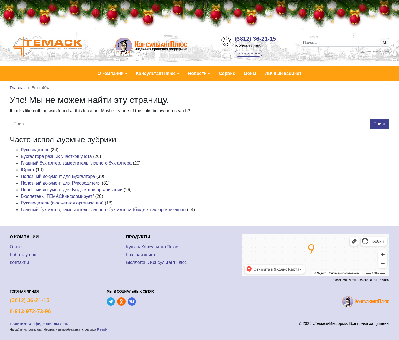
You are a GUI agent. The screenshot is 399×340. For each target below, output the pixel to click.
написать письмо (377, 51)
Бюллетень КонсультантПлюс (156, 262)
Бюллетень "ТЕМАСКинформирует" (57, 196)
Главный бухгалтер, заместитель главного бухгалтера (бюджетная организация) (103, 209)
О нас (16, 247)
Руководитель (35, 149)
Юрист (27, 169)
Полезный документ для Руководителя (61, 183)
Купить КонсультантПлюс (152, 247)
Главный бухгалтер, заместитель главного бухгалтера (76, 163)
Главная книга (140, 254)
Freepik (102, 329)
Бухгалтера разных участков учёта (56, 156)
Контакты (19, 262)
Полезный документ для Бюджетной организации (71, 189)
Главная (18, 87)
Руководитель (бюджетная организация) (62, 203)
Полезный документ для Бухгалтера (58, 176)
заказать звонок (248, 53)
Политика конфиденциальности (39, 324)
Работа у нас (23, 254)
